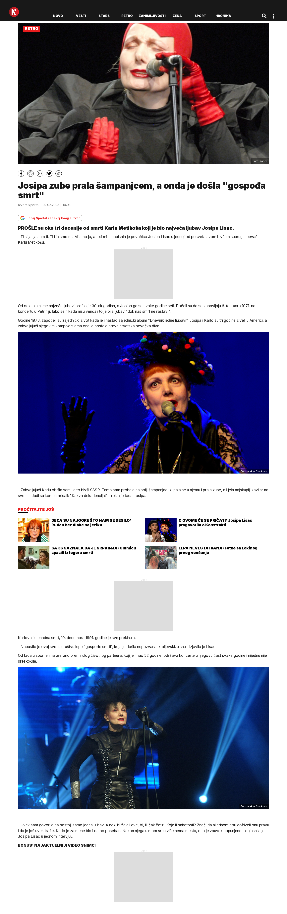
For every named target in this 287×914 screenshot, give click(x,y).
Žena (177, 16)
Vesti (81, 16)
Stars (104, 16)
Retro (127, 16)
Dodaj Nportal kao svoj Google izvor (50, 218)
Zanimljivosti (152, 16)
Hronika (223, 16)
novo (58, 16)
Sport (200, 16)
